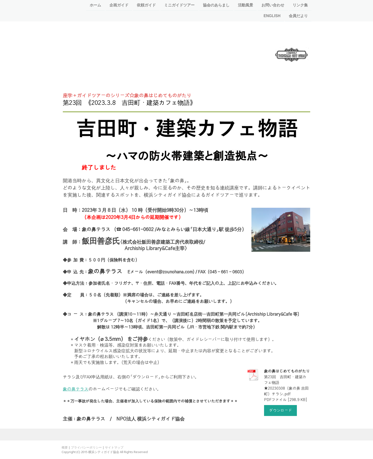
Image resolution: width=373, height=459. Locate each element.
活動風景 (245, 5)
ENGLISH (272, 16)
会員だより (298, 16)
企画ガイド (118, 5)
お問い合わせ (272, 5)
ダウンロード (280, 410)
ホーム (95, 5)
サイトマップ (114, 447)
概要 (65, 447)
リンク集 (300, 5)
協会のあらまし (216, 5)
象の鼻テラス (75, 389)
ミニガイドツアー (179, 5)
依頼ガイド (146, 5)
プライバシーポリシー (86, 447)
